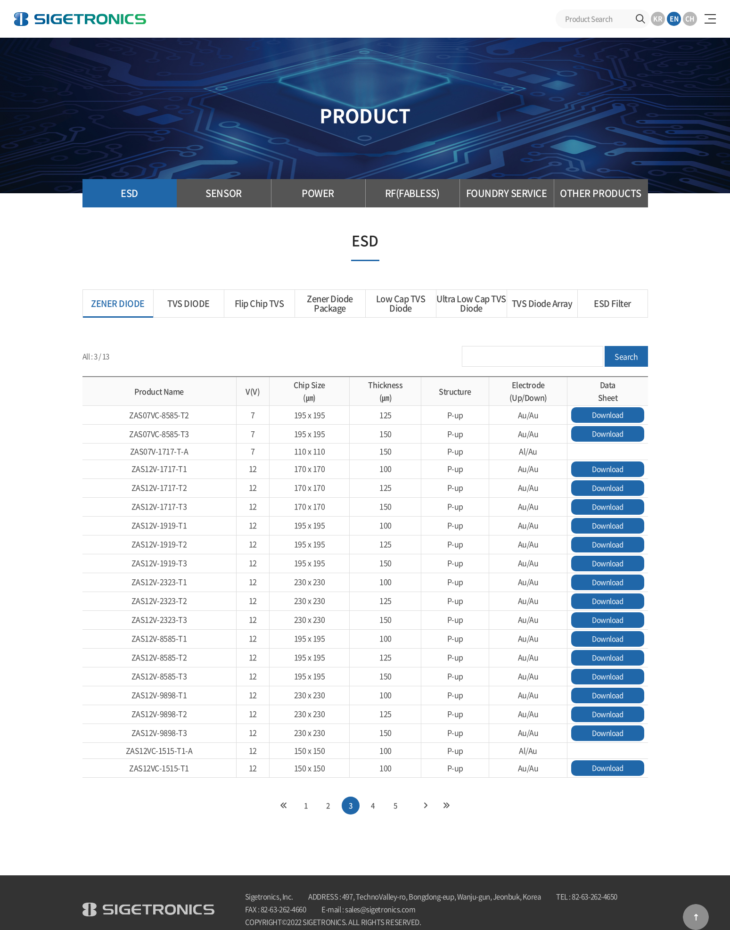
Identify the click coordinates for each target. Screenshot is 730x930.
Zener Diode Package (330, 303)
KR (658, 18)
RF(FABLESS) (412, 193)
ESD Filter (612, 303)
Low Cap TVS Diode (401, 303)
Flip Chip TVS (259, 303)
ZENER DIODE (118, 303)
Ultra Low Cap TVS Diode (471, 303)
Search (640, 19)
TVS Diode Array (542, 303)
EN (674, 18)
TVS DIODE (188, 303)
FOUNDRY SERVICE (506, 193)
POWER (318, 193)
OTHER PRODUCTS (600, 193)
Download (607, 415)
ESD (129, 193)
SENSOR (223, 193)
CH (690, 18)
